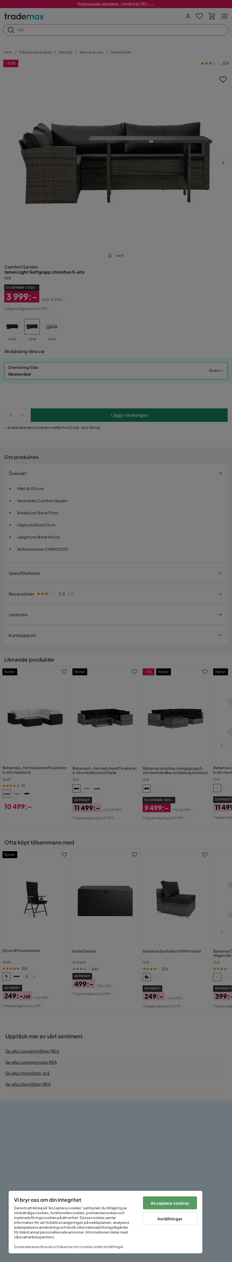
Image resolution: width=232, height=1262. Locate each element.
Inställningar (169, 1218)
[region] (105, 1222)
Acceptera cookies (170, 1203)
